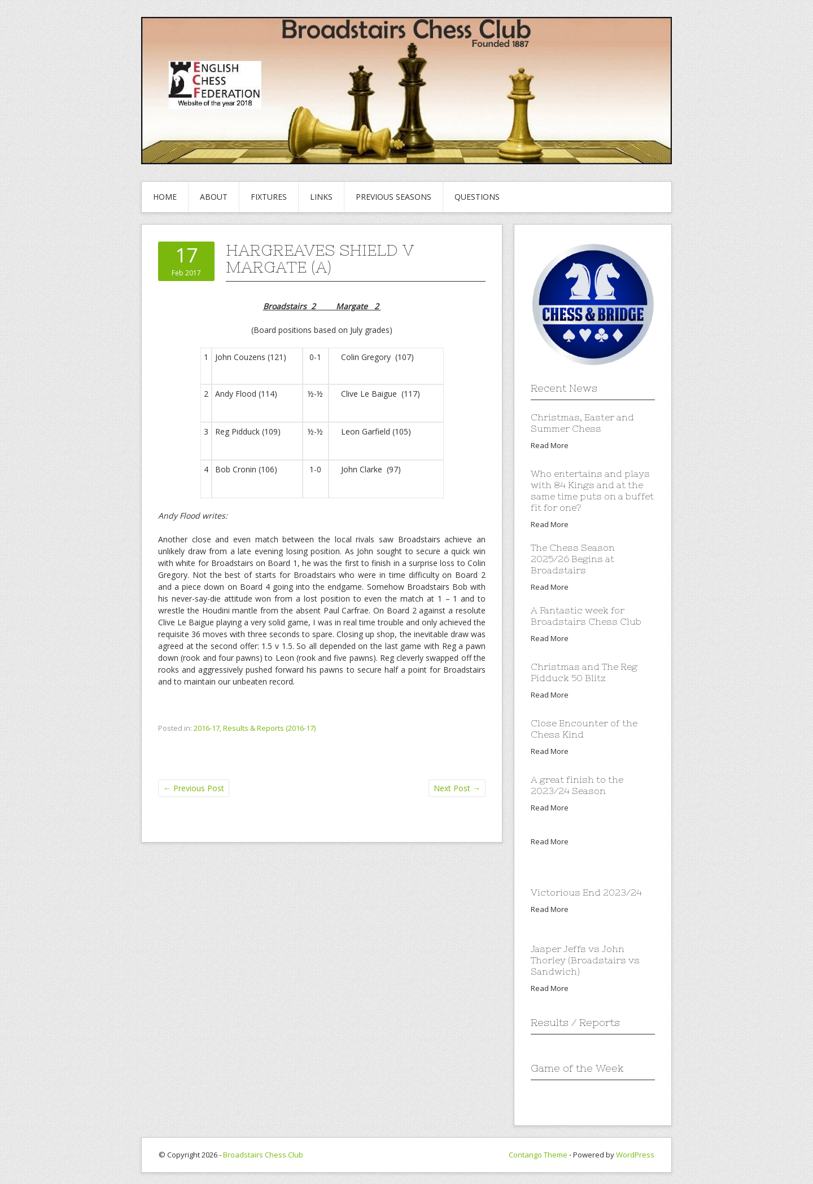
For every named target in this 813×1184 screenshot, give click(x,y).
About (214, 196)
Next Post (457, 788)
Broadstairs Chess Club (263, 1155)
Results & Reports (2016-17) (269, 728)
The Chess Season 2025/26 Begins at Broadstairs (573, 558)
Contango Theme (538, 1155)
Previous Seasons (393, 196)
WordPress (635, 1155)
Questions (477, 196)
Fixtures (269, 196)
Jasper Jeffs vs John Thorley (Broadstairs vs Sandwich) (585, 960)
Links (321, 196)
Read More (550, 445)
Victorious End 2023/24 (586, 892)
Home (165, 196)
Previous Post (193, 788)
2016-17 (207, 728)
